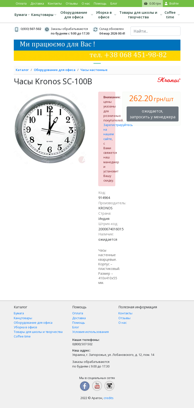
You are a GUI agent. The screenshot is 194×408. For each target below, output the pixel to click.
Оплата (21, 3)
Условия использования (90, 332)
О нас (86, 3)
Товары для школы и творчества (138, 14)
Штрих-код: (108, 223)
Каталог (22, 70)
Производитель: (112, 203)
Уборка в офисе (104, 14)
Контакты (55, 3)
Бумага (20, 14)
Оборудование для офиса (73, 14)
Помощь (100, 3)
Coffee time (170, 14)
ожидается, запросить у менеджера (152, 114)
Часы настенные (94, 70)
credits (109, 398)
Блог (113, 3)
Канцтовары (42, 14)
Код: (102, 192)
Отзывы (72, 3)
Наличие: (106, 234)
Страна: (104, 213)
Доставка (37, 3)
